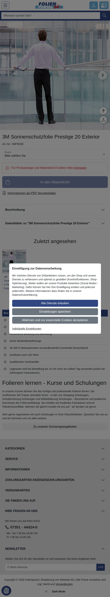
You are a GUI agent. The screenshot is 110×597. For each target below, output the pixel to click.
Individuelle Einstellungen (26, 328)
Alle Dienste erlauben (55, 303)
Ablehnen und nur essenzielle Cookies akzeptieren (55, 320)
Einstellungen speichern (55, 311)
